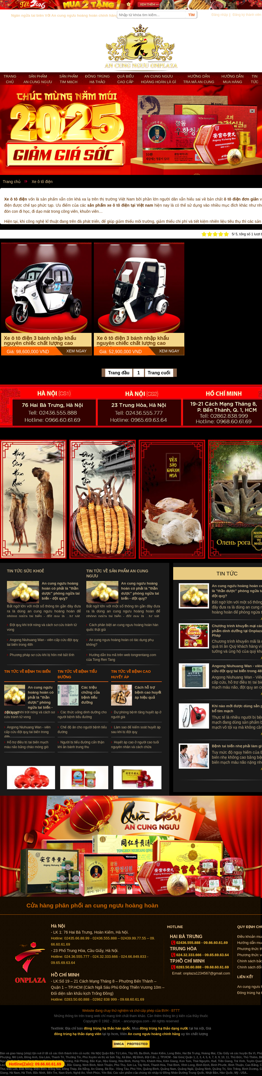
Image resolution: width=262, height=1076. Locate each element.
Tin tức (254, 79)
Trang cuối (159, 372)
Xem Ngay (76, 351)
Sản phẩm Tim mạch (68, 79)
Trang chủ (10, 79)
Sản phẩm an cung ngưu (38, 79)
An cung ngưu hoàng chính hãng (154, 1034)
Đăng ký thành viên (247, 15)
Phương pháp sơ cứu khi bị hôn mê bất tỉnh (42, 655)
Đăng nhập (220, 15)
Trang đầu (118, 372)
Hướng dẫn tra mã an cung (198, 79)
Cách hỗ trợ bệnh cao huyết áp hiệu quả (148, 692)
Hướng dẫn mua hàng (233, 79)
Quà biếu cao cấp (125, 79)
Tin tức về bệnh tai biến (27, 671)
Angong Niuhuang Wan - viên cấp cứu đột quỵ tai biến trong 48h (27, 732)
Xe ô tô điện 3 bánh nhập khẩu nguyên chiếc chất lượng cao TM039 (40, 343)
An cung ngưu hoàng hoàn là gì (158, 79)
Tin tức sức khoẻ (25, 571)
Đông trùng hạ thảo (97, 79)
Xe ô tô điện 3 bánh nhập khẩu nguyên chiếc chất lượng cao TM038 (133, 343)
